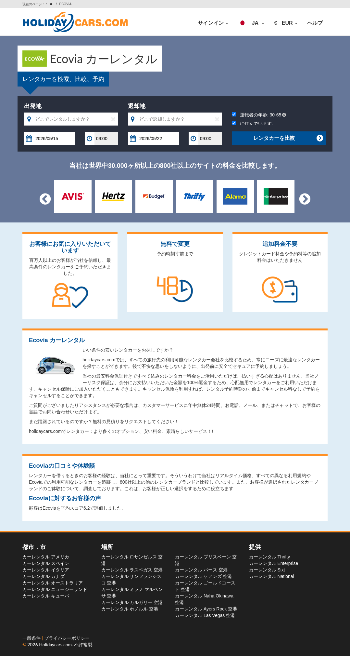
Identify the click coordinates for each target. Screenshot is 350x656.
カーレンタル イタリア (45, 569)
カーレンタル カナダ (43, 576)
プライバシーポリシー (67, 638)
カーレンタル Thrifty (269, 556)
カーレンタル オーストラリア (52, 582)
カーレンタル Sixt (267, 569)
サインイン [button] (213, 23)
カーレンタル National (271, 576)
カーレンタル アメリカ (45, 556)
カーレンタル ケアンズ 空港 (203, 576)
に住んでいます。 (254, 123)
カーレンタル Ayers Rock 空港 (206, 608)
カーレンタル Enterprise (273, 563)
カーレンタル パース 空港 (201, 569)
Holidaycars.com (55, 644)
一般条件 (32, 638)
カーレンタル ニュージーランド (54, 589)
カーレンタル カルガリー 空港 (132, 602)
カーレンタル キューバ (45, 595)
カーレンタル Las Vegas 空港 (205, 615)
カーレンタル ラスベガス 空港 (132, 569)
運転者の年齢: (259, 114)
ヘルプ (315, 23)
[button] (251, 23)
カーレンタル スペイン (45, 563)
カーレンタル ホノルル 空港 (129, 608)
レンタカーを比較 (288, 138)
